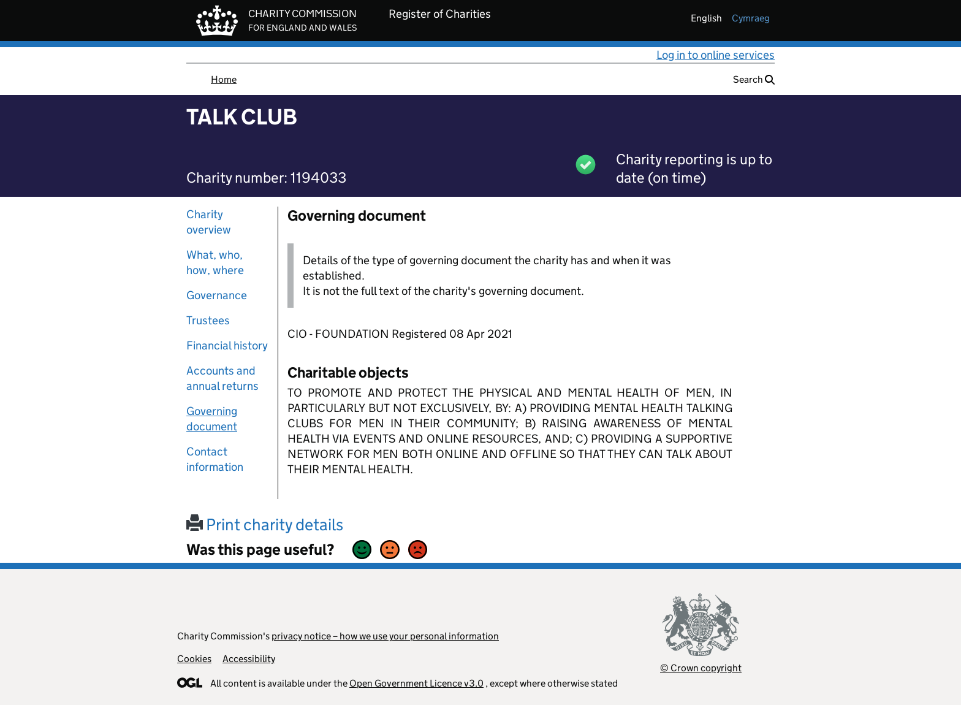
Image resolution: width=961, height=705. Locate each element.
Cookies (194, 659)
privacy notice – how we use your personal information (385, 636)
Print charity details (264, 524)
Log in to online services (715, 55)
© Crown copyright (701, 668)
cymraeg (751, 18)
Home (224, 79)
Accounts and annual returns (222, 378)
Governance (216, 295)
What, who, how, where (215, 262)
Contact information (214, 459)
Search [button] (754, 79)
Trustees (208, 320)
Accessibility (248, 659)
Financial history (227, 345)
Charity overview (208, 222)
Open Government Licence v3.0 (416, 683)
